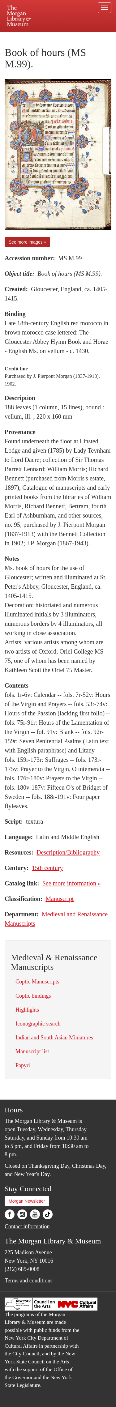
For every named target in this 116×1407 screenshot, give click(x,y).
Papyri (22, 1065)
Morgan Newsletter (27, 1201)
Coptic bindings (33, 996)
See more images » (27, 242)
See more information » (71, 883)
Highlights (27, 1010)
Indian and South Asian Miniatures (54, 1037)
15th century (47, 867)
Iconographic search (37, 1024)
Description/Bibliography (68, 852)
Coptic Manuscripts (37, 982)
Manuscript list (32, 1051)
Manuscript (59, 898)
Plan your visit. (16, 36)
